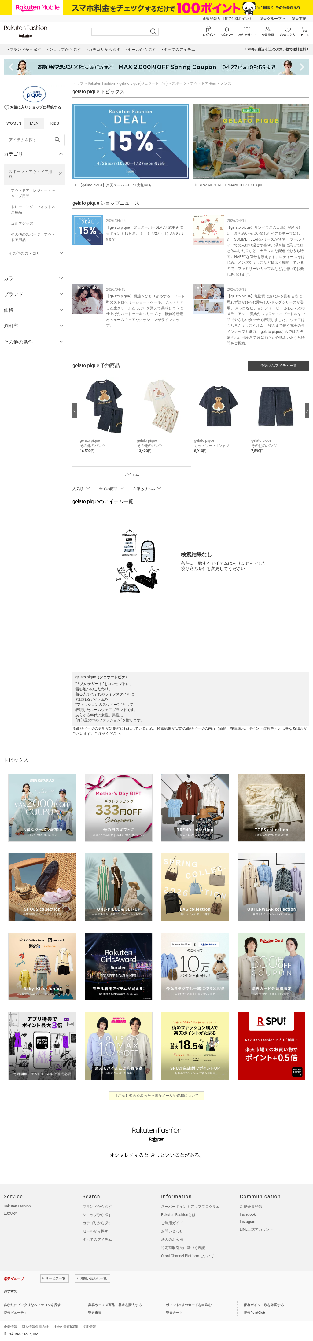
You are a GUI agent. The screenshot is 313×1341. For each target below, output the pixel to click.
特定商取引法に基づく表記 (183, 1248)
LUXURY (10, 1213)
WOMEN (13, 123)
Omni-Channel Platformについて (187, 1256)
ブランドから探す (97, 1206)
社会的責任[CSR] (65, 1327)
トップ (77, 83)
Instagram (248, 1222)
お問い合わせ (172, 1231)
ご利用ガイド (172, 1223)
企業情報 (10, 1327)
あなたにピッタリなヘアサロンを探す (32, 1305)
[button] (105, 419)
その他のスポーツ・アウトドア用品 (33, 237)
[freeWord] (34, 140)
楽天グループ (271, 19)
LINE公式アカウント (256, 1229)
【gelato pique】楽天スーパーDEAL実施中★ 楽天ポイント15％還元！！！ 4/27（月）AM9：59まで (145, 233)
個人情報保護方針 (35, 1327)
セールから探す (95, 1231)
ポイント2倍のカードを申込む (189, 1305)
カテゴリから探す (97, 1223)
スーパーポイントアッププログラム (190, 1206)
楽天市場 (299, 19)
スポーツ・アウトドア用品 (30, 174)
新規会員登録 (251, 1206)
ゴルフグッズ (22, 223)
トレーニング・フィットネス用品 (33, 210)
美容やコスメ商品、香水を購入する (115, 1305)
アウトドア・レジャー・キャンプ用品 (33, 193)
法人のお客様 (172, 1239)
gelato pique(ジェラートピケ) (143, 83)
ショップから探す (97, 1215)
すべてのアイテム (97, 1239)
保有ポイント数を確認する (264, 1305)
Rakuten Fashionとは (178, 1215)
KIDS (54, 123)
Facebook (248, 1214)
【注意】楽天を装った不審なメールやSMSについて (156, 1095)
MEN (34, 123)
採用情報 (89, 1327)
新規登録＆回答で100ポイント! (227, 19)
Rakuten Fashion (101, 83)
